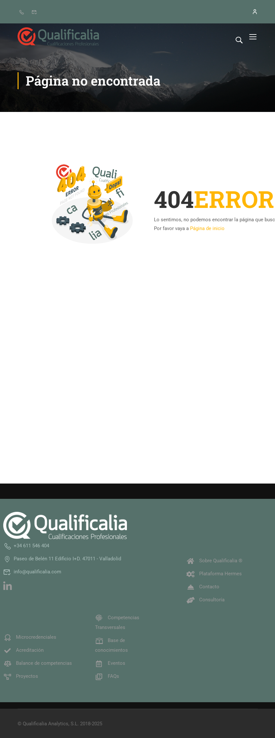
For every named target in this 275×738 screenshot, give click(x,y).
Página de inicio (207, 228)
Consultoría (205, 599)
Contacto (202, 586)
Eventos (110, 663)
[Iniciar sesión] (251, 11)
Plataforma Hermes (214, 573)
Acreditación (23, 650)
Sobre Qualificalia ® (214, 560)
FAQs (107, 676)
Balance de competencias (37, 663)
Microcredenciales (29, 637)
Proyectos (20, 676)
